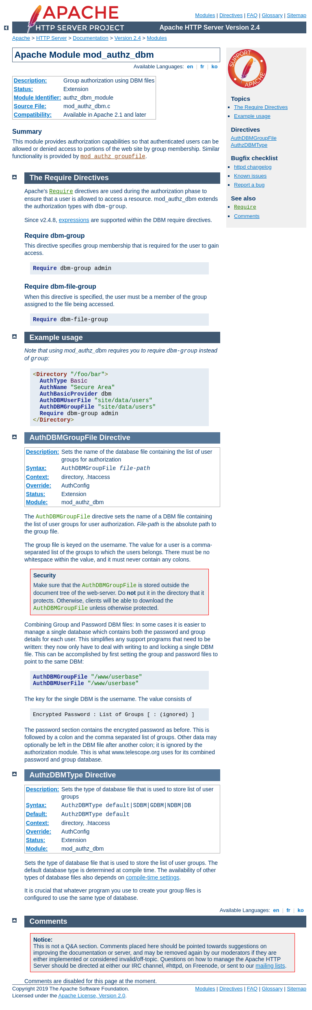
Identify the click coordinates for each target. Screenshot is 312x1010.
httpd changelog (253, 167)
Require (245, 207)
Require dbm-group (54, 235)
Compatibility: (33, 114)
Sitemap (296, 15)
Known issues (250, 176)
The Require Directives (261, 107)
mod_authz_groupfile (112, 156)
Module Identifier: (37, 97)
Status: (23, 89)
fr (202, 66)
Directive (115, 437)
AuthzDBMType (249, 145)
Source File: (30, 106)
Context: (37, 477)
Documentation (90, 38)
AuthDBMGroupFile (254, 138)
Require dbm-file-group (60, 286)
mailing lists (270, 965)
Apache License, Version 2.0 (91, 996)
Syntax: (36, 468)
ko (214, 66)
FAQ (252, 15)
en (190, 66)
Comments (247, 216)
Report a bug (249, 185)
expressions (74, 220)
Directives (231, 15)
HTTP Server (51, 38)
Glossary (272, 15)
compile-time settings (153, 877)
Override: (38, 485)
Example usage (252, 116)
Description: (30, 80)
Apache (21, 38)
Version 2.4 (128, 38)
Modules (205, 15)
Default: (36, 814)
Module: (37, 502)
